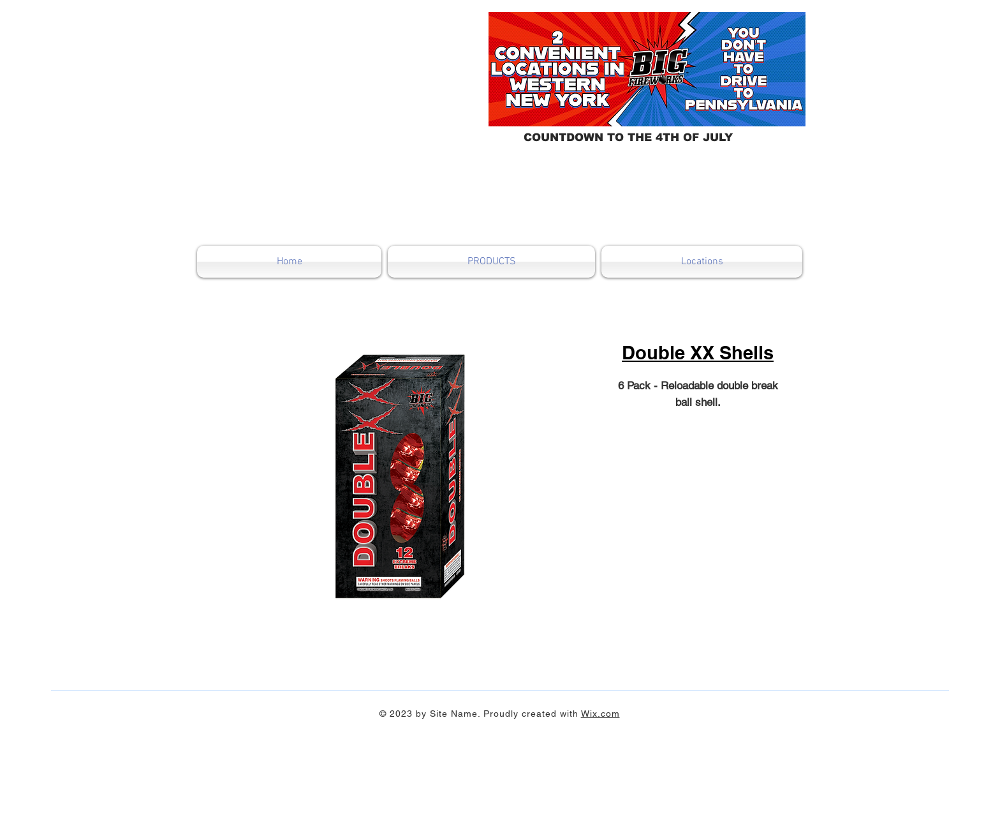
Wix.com (600, 713)
